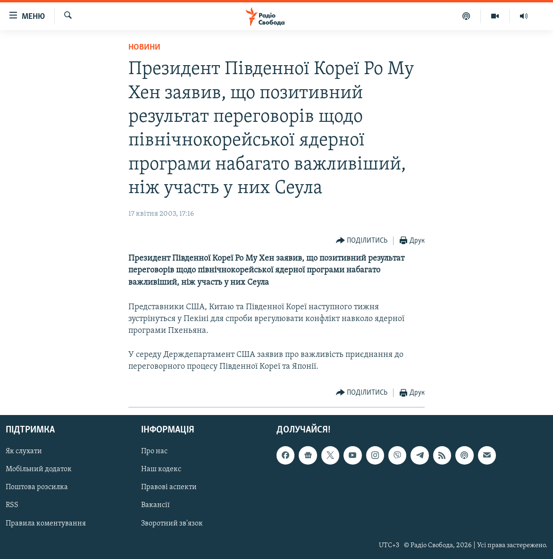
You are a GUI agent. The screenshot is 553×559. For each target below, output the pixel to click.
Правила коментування (46, 523)
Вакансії (155, 505)
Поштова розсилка (37, 487)
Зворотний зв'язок (172, 523)
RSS (12, 505)
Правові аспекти (169, 487)
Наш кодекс (161, 469)
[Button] (362, 241)
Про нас (154, 451)
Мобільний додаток (39, 469)
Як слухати (24, 451)
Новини (144, 47)
